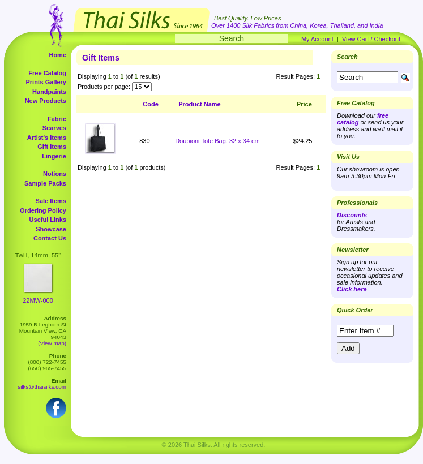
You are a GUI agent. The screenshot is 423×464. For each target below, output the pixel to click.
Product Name (199, 104)
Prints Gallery (45, 82)
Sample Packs (45, 183)
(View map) (52, 343)
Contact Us (49, 238)
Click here (352, 289)
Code (151, 104)
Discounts (352, 215)
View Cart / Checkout (371, 39)
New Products (45, 100)
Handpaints (49, 91)
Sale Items (51, 200)
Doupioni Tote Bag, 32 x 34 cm (217, 141)
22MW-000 (38, 300)
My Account (317, 39)
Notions (54, 173)
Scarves (54, 127)
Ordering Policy (43, 210)
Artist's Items (46, 137)
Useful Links (47, 219)
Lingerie (54, 156)
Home (57, 54)
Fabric (57, 118)
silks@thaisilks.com (42, 387)
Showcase (51, 229)
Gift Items (51, 146)
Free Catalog (47, 73)
